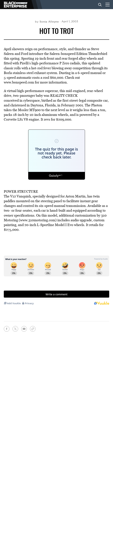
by (47, 21)
